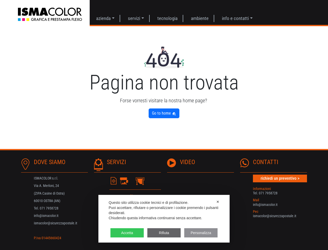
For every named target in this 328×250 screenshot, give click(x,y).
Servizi (134, 18)
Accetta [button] (127, 233)
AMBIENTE (200, 18)
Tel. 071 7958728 (265, 193)
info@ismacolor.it (265, 205)
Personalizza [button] (201, 233)
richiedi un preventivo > (280, 178)
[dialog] (164, 219)
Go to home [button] (164, 113)
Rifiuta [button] (164, 233)
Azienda (103, 18)
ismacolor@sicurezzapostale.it (274, 216)
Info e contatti (235, 18)
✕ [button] (217, 202)
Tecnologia (167, 18)
